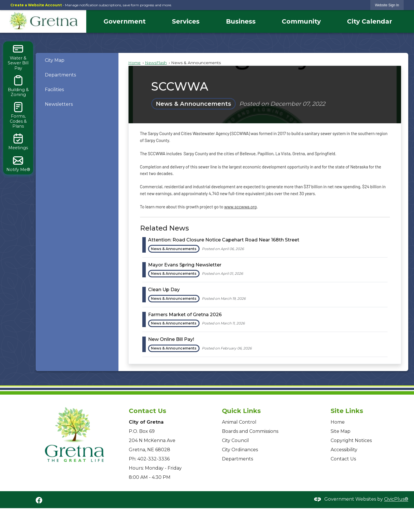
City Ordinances (240, 449)
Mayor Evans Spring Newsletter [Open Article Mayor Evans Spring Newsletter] (184, 265)
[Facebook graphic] (39, 500)
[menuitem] (77, 60)
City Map (54, 60)
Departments (60, 75)
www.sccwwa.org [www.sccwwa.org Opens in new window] (240, 206)
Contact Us (343, 459)
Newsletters (59, 104)
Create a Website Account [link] (36, 5)
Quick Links (241, 410)
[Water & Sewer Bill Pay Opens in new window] (18, 57)
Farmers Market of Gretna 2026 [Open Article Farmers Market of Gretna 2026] (185, 314)
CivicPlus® (396, 499)
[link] (387, 5)
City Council (235, 440)
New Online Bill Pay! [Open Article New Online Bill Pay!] (171, 339)
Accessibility (344, 449)
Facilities (54, 89)
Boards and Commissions (250, 431)
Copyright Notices (351, 440)
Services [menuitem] (186, 21)
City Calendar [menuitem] (369, 21)
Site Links (347, 410)
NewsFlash (156, 62)
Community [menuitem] (301, 21)
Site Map (340, 431)
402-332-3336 (153, 459)
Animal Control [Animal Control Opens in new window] (239, 422)
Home (134, 62)
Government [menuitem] (124, 21)
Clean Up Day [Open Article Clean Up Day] (164, 289)
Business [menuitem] (241, 21)
